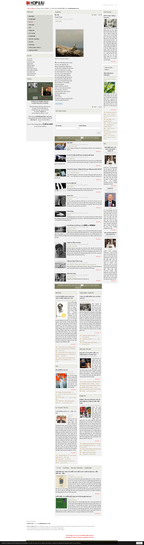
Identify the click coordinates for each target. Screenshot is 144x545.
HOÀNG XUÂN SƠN (72, 146)
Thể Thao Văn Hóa (74, 172)
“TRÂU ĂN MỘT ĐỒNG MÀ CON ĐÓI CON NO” (90, 297)
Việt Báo (110, 249)
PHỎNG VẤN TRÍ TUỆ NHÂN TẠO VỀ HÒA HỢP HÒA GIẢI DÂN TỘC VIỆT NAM (90, 401)
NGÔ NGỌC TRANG (32, 68)
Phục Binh (69, 142)
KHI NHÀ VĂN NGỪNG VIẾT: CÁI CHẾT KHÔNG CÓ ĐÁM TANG (89, 353)
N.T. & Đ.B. (30, 58)
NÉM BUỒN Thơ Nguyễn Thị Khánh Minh (109, 126)
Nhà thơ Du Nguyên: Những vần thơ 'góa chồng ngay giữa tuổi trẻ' (84, 169)
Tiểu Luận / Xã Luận (85, 349)
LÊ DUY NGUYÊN (62, 394)
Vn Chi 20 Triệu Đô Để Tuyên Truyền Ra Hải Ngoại (80, 155)
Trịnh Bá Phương (92, 454)
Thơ (57, 366)
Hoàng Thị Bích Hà (64, 462)
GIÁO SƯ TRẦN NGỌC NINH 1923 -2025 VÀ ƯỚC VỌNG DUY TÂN (65, 297)
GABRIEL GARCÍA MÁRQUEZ (88, 264)
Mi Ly (68, 172)
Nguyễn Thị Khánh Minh (67, 402)
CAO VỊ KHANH (111, 135)
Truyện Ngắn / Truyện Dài (87, 293)
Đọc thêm (98, 151)
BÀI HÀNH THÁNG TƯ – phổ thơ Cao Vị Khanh (110, 133)
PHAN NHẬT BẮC (85, 337)
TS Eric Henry (79, 477)
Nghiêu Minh (30, 63)
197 (88, 137)
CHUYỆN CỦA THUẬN (87, 339)
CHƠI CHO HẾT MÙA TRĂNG (89, 335)
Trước (95, 14)
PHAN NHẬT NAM (91, 450)
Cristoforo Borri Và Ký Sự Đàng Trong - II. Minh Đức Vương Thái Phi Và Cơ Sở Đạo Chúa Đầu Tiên (66, 354)
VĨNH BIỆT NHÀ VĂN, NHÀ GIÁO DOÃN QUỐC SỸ (110, 149)
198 (91, 137)
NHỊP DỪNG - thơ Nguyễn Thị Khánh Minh (109, 121)
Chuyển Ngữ (87, 468)
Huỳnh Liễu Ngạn (71, 373)
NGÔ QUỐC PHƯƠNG (32, 70)
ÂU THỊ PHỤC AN (71, 277)
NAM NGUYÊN (31, 62)
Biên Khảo (58, 293)
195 (82, 137)
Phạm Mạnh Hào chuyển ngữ (73, 264)
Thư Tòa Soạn (107, 12)
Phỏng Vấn (83, 396)
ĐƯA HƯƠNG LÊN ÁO (62, 370)
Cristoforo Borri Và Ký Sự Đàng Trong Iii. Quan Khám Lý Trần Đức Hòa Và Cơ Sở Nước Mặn (66, 348)
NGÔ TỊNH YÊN (31, 75)
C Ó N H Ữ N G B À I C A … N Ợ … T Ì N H (66, 412)
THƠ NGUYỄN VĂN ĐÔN (74, 242)
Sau (99, 14)
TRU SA (69, 214)
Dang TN (108, 130)
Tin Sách (58, 468)
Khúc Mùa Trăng (71, 273)
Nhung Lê (96, 387)
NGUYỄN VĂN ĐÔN (72, 246)
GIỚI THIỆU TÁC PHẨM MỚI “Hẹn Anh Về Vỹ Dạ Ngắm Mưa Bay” (74, 496)
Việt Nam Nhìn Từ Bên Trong (74, 261)
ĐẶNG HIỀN (59, 21)
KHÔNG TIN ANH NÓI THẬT (64, 392)
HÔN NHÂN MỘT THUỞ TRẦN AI (90, 342)
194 (79, 137)
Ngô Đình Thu (30, 67)
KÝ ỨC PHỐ (61, 397)
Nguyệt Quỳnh (85, 454)
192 (72, 137)
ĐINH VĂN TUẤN (71, 228)
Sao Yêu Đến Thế (71, 183)
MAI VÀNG (60, 459)
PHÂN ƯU (110, 188)
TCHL (110, 165)
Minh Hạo (95, 356)
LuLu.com (48, 116)
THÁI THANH (67, 459)
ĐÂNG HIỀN (59, 103)
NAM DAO (29, 60)
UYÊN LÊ (69, 199)
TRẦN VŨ (85, 450)
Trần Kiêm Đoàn (97, 405)
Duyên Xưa (70, 195)
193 (76, 137)
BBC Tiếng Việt (70, 158)
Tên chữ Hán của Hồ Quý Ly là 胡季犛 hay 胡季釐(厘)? (81, 225)
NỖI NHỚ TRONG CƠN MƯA (109, 74)
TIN (105, 143)
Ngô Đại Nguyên (31, 65)
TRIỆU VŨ (70, 417)
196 (85, 137)
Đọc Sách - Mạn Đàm (76, 468)
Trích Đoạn (66, 468)
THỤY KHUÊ (61, 350)
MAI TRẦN (85, 447)
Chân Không (70, 211)
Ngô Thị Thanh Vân (31, 73)
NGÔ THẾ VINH (31, 72)
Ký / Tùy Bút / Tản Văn (62, 407)
